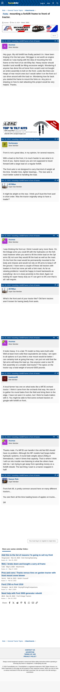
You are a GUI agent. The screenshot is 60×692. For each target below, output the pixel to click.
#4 (54, 235)
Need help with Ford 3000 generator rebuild (22, 593)
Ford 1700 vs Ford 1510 (12, 584)
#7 (55, 373)
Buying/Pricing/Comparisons (28, 587)
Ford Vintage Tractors (24, 596)
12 (6, 589)
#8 (54, 437)
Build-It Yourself (23, 578)
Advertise (30, 652)
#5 (55, 285)
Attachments (20, 567)
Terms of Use (30, 654)
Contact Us (30, 650)
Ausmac (6, 22)
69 (6, 560)
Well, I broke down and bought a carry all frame (24, 564)
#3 (55, 180)
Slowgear (5, 587)
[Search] (57, 3)
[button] (2, 3)
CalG (3, 567)
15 (6, 569)
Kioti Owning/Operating (29, 558)
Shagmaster (6, 558)
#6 (54, 337)
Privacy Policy (30, 656)
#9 (55, 475)
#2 (55, 139)
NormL (4, 578)
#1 (55, 41)
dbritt (3, 596)
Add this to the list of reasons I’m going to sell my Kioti (27, 555)
